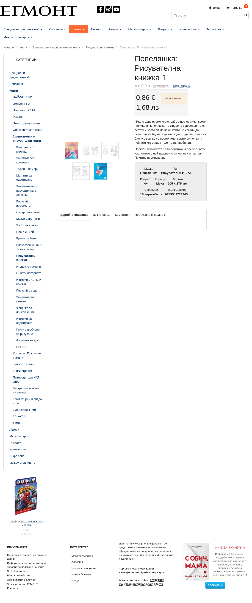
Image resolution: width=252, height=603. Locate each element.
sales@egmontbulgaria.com (137, 572)
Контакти (12, 588)
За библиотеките (17, 570)
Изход (75, 580)
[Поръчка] (237, 8)
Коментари (122, 214)
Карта (160, 572)
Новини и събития (18, 575)
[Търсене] (245, 15)
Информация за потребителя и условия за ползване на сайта (26, 564)
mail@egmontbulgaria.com (136, 583)
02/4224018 (147, 568)
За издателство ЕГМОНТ (22, 584)
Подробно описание (73, 214)
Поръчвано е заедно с (150, 214)
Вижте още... (102, 214)
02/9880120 (157, 579)
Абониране (215, 585)
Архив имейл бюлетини (21, 579)
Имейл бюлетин (81, 574)
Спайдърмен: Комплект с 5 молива (26, 522)
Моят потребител (82, 555)
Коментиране (181, 85)
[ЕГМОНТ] (38, 10)
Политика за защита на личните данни (27, 556)
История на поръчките (85, 568)
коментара (161, 85)
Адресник (77, 561)
